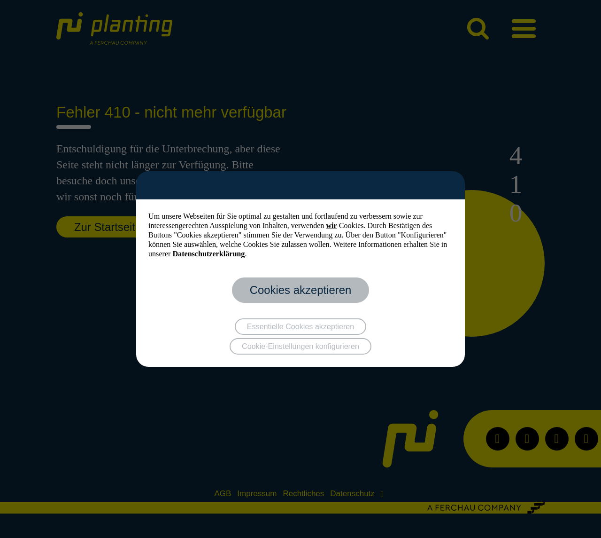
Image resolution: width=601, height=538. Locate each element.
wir (331, 225)
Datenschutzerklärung (208, 254)
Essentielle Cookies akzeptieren (300, 326)
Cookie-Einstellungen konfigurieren (300, 346)
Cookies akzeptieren (301, 290)
